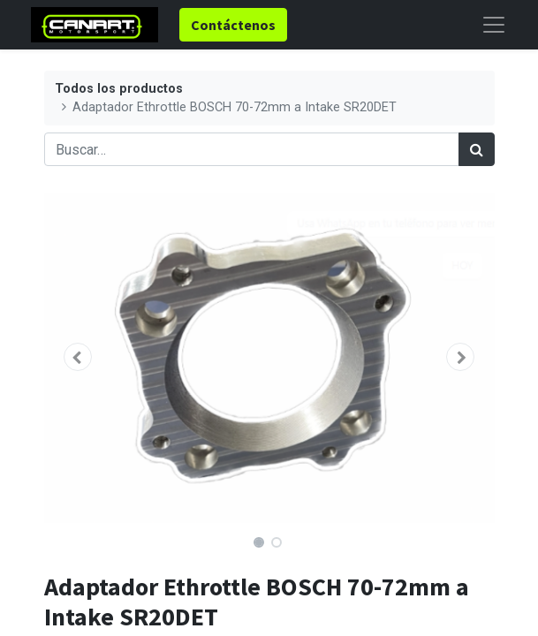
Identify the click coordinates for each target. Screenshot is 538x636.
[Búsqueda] (476, 149)
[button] (78, 357)
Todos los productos (119, 88)
